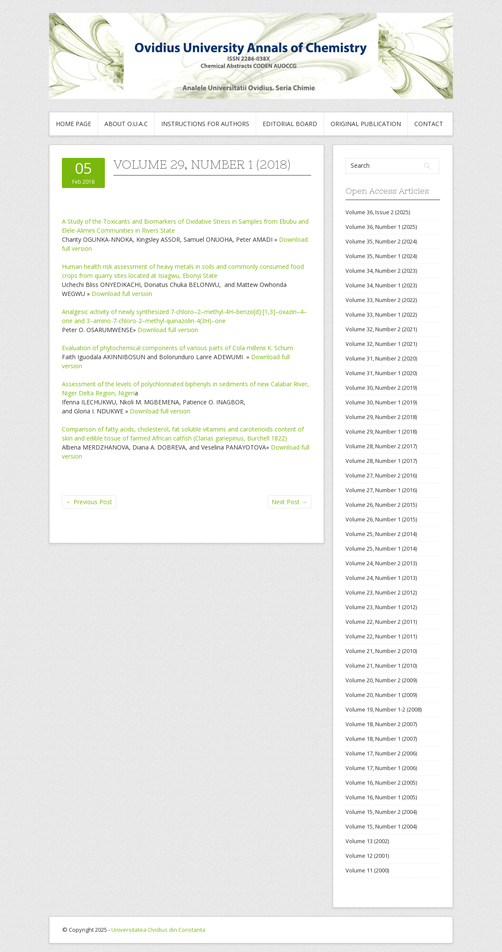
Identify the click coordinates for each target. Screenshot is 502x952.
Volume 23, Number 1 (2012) (381, 607)
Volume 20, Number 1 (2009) (381, 695)
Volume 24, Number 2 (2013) (381, 563)
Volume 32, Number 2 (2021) (381, 329)
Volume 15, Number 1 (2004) (381, 826)
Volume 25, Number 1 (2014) (381, 548)
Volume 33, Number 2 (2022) (381, 300)
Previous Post (89, 502)
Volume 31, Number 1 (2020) (381, 373)
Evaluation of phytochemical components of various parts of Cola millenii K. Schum (177, 348)
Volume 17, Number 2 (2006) (381, 753)
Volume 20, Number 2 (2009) (381, 680)
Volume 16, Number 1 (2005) (381, 797)
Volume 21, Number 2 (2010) (381, 651)
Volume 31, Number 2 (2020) (381, 358)
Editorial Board (290, 124)
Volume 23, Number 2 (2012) (381, 592)
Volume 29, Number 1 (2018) (381, 431)
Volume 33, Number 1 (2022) (381, 314)
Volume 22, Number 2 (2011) (381, 621)
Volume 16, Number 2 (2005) (381, 782)
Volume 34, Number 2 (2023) (381, 270)
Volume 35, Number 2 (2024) (381, 241)
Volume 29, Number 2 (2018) (381, 417)
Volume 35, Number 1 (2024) (381, 256)
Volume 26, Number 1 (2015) (381, 519)
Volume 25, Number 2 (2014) (381, 534)
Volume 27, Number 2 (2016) (381, 475)
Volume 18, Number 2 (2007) (381, 724)
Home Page (73, 124)
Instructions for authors (205, 124)
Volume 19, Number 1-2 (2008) (384, 709)
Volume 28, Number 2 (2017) (381, 446)
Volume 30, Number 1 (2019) (381, 402)
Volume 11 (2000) (367, 870)
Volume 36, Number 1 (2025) (381, 227)
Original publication (366, 124)
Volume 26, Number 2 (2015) (381, 504)
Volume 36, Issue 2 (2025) (378, 212)
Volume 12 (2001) (367, 856)
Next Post (289, 502)
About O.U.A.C (126, 124)
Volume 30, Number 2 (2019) (381, 387)
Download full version (122, 294)
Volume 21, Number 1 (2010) (381, 665)
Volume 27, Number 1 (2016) (381, 490)
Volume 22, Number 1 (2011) (381, 636)
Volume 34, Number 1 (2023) (381, 285)
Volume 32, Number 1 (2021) (381, 344)
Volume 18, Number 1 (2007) (381, 738)
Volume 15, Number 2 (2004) (381, 812)
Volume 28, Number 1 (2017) (381, 461)
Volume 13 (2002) (367, 841)
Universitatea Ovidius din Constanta (158, 930)
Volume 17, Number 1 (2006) (381, 768)
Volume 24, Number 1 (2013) (381, 578)
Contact (428, 124)
